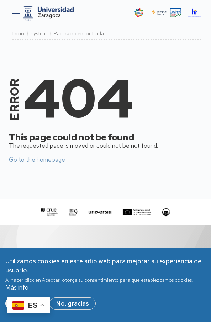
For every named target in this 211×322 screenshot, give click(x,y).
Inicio (18, 33)
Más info (16, 291)
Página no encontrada (79, 33)
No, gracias (72, 307)
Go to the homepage (37, 159)
